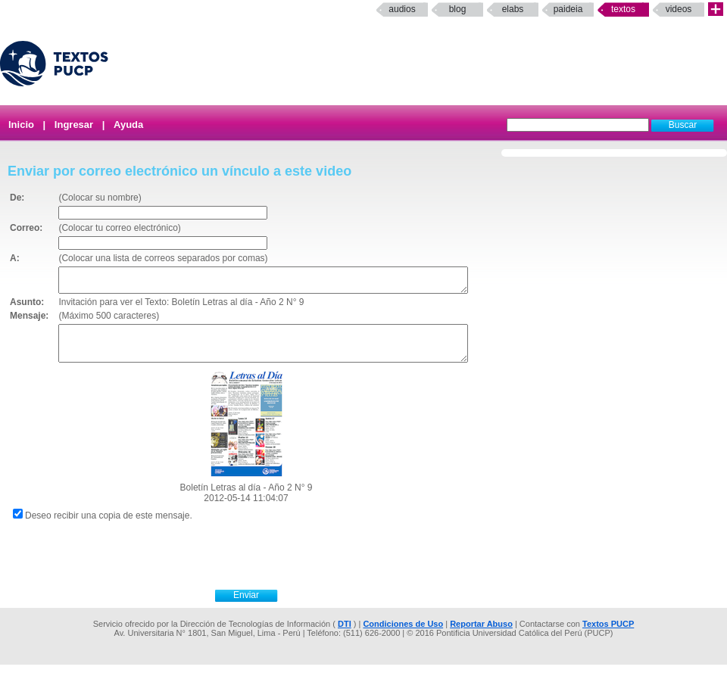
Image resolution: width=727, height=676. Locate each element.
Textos (623, 9)
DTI (344, 635)
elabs (513, 9)
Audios (401, 9)
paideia (568, 9)
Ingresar (74, 124)
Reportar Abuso (481, 635)
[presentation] (263, 564)
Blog (457, 9)
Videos (679, 9)
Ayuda (128, 124)
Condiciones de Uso (403, 635)
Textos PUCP (608, 635)
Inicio (21, 124)
